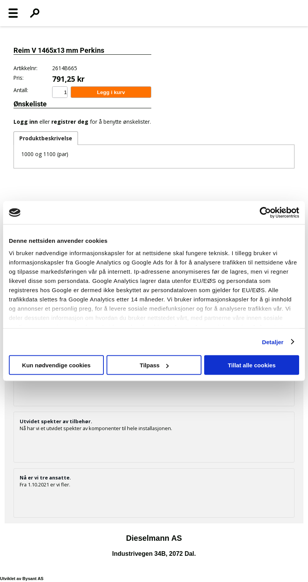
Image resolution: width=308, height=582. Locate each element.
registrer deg (69, 121)
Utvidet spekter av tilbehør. (56, 421)
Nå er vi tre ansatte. (45, 477)
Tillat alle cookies (252, 365)
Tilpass (154, 365)
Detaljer (273, 341)
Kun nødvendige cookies (56, 365)
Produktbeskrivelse (45, 138)
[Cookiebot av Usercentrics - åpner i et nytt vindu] (265, 213)
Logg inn (26, 121)
